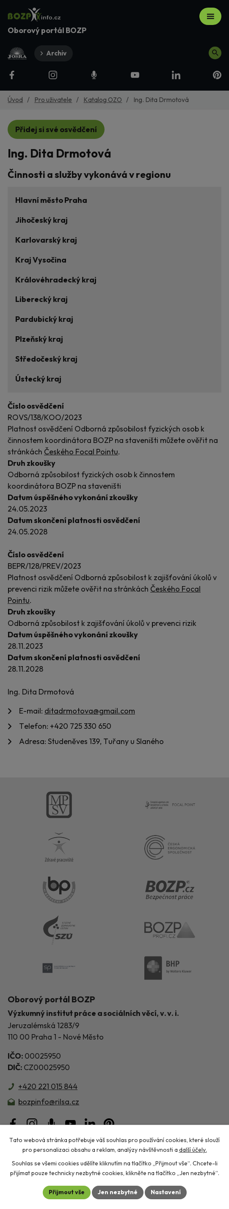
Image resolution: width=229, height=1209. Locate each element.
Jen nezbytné (118, 1192)
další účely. (193, 1150)
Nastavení (166, 1192)
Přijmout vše (67, 1192)
